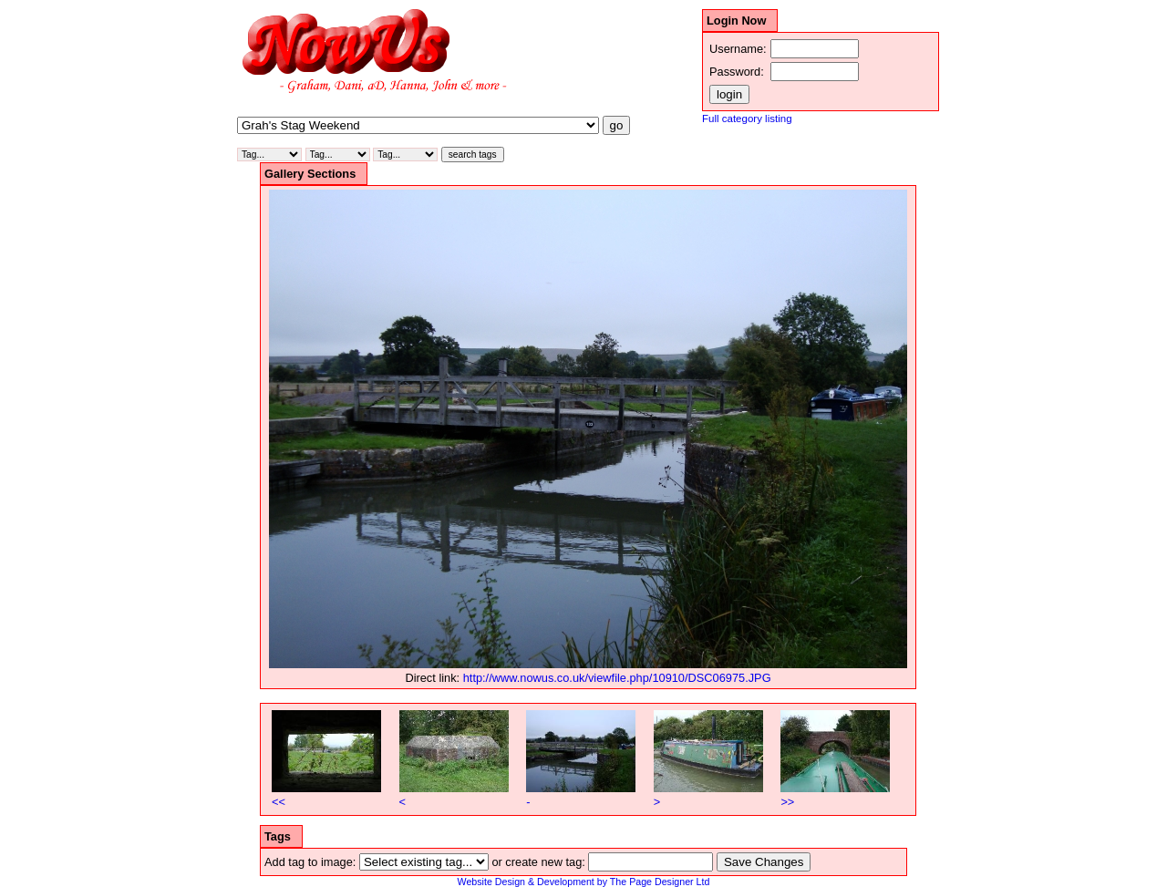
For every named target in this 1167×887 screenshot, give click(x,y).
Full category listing (747, 118)
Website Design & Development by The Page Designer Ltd (584, 881)
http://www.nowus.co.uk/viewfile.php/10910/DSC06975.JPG (617, 678)
